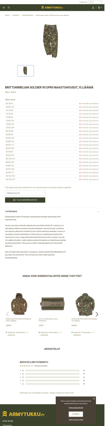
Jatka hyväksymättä (76, 420)
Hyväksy (76, 414)
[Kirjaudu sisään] (93, 7)
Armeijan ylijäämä (27, 15)
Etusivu (7, 15)
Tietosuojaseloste (76, 408)
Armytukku (15, 15)
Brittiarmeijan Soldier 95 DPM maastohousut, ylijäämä (52, 15)
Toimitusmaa (83, 2)
